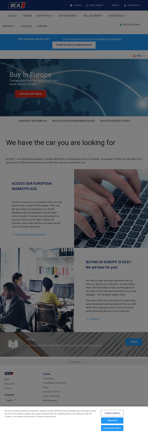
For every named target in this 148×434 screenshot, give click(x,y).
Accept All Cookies (112, 429)
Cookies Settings (112, 414)
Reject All (112, 422)
